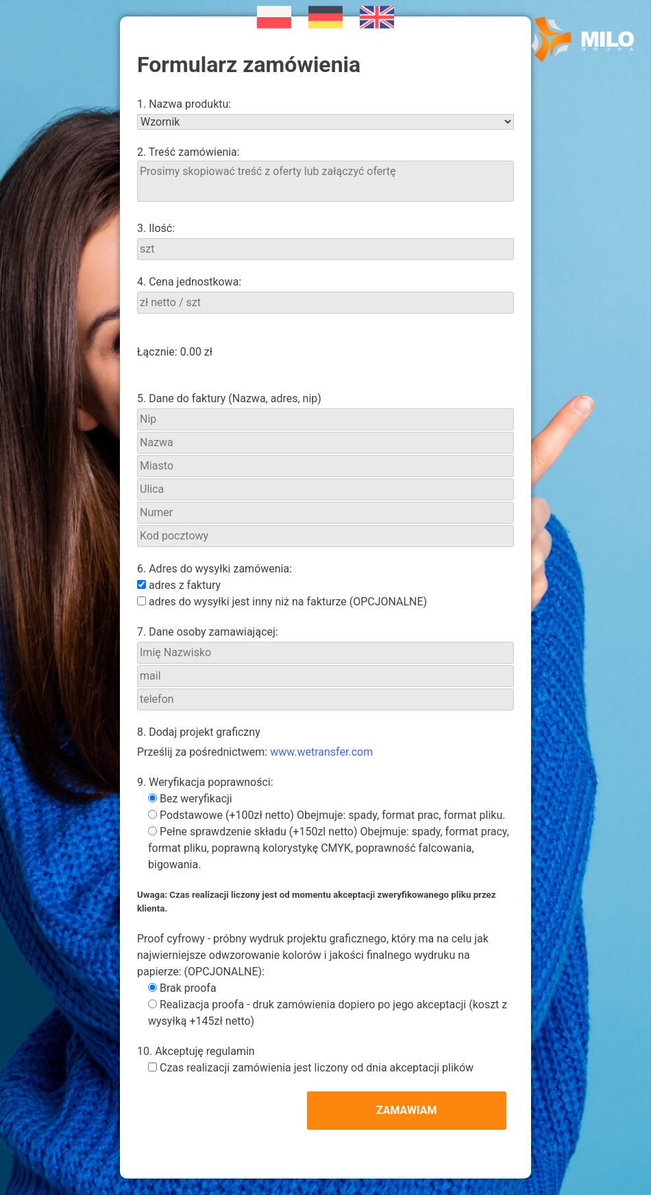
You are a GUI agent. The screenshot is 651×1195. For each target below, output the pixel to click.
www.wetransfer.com (321, 751)
